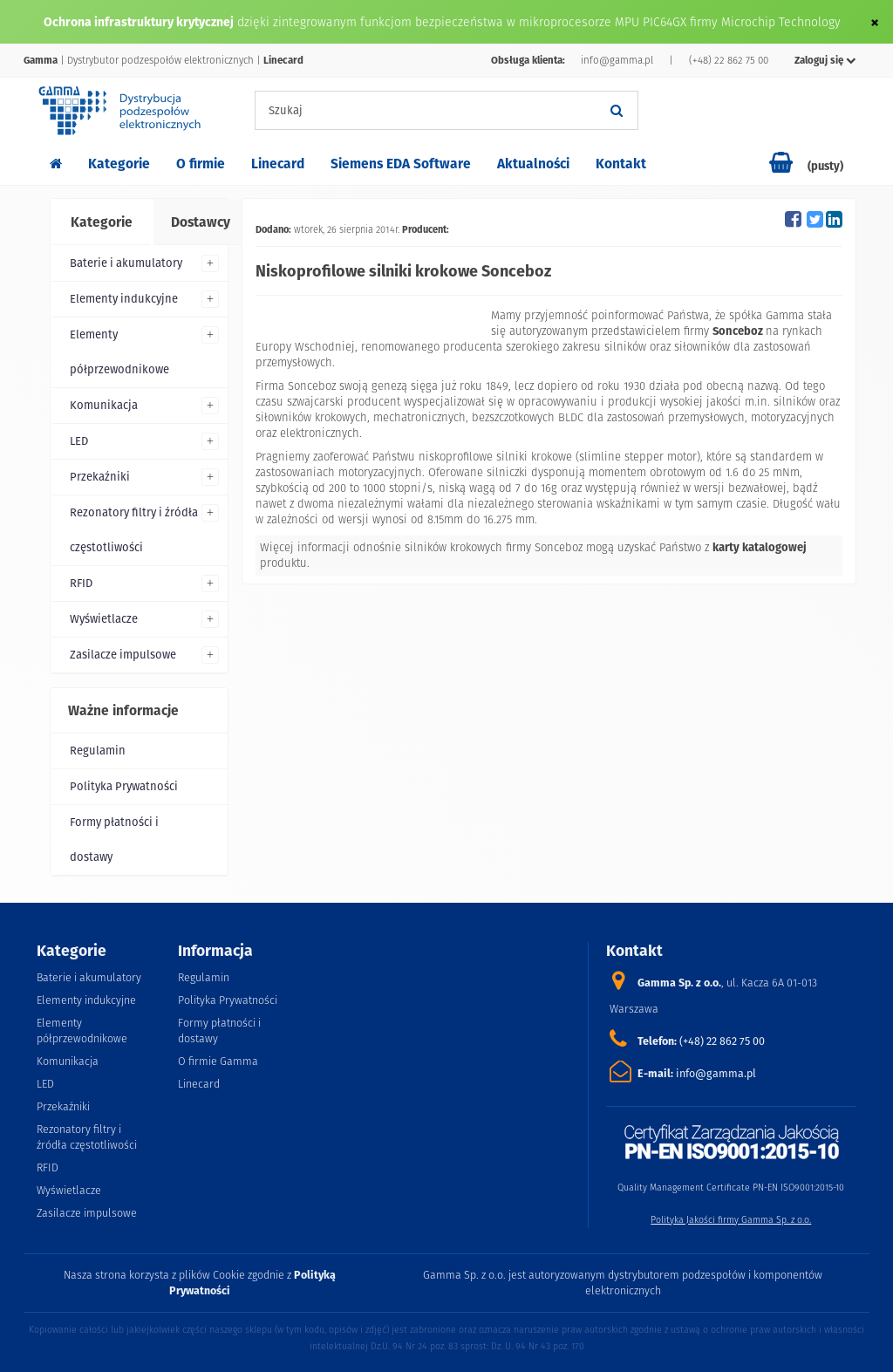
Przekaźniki (100, 476)
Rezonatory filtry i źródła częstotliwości (134, 530)
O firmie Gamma (218, 1061)
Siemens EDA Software (401, 163)
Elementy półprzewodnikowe (119, 352)
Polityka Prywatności (124, 786)
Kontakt (621, 163)
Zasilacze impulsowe (123, 654)
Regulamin (98, 750)
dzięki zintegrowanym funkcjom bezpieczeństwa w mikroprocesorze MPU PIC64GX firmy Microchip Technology (539, 22)
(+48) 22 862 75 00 (728, 60)
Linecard (277, 163)
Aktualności (533, 163)
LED (79, 441)
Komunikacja (104, 405)
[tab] (101, 222)
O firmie (200, 163)
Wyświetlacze (104, 619)
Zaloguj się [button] (825, 60)
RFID (81, 583)
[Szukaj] (616, 110)
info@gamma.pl (617, 60)
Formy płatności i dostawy (114, 839)
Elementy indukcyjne (124, 298)
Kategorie (119, 163)
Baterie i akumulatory (126, 263)
